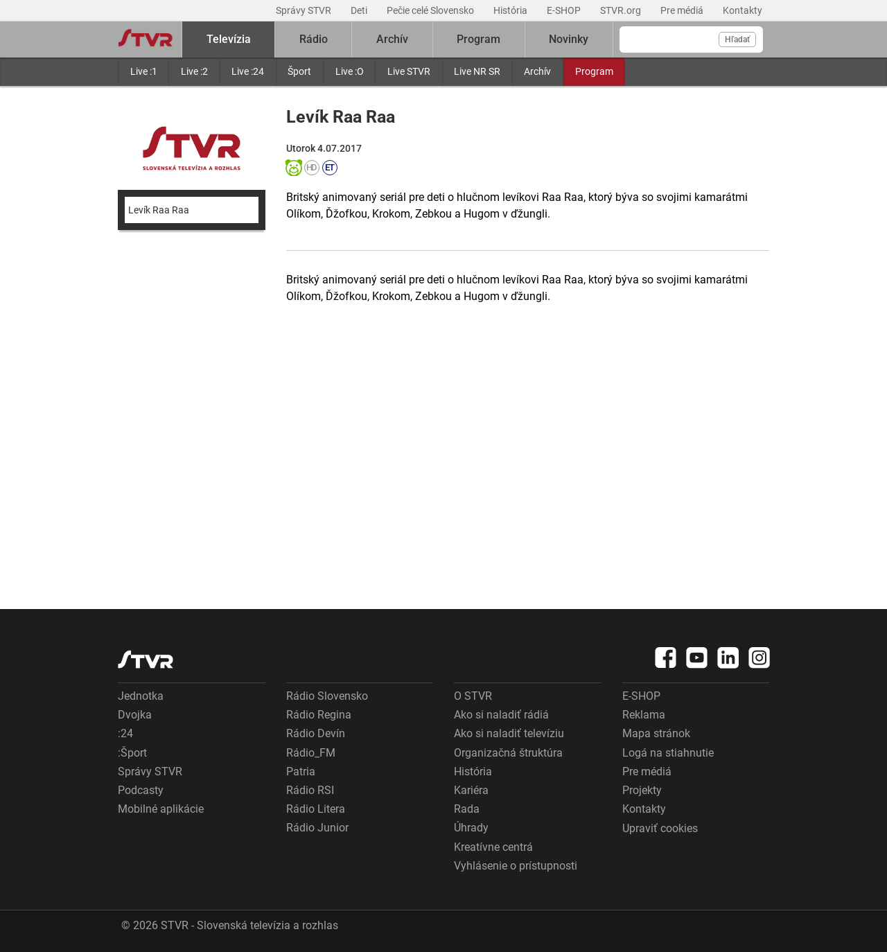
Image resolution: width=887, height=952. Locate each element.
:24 (125, 733)
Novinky (568, 39)
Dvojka (135, 714)
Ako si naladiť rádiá (501, 714)
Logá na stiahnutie (668, 752)
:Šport (132, 752)
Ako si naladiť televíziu (509, 733)
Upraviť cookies (660, 828)
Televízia (229, 39)
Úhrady (471, 827)
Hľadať (737, 39)
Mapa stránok (656, 733)
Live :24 (247, 71)
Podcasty (141, 790)
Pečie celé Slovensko (431, 10)
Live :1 (143, 71)
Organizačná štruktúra (508, 752)
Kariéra (471, 790)
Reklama (643, 714)
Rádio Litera (315, 809)
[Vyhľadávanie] (691, 39)
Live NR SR (477, 71)
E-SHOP (565, 10)
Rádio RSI (310, 790)
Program (594, 71)
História (511, 10)
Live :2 (194, 71)
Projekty (642, 790)
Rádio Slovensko (327, 696)
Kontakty (742, 10)
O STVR (473, 696)
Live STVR (408, 71)
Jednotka (141, 696)
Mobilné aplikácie (161, 809)
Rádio (313, 39)
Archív (537, 71)
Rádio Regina (318, 714)
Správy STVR (304, 10)
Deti (360, 10)
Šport (299, 71)
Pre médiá (682, 10)
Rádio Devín (315, 733)
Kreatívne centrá (493, 847)
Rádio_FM (310, 752)
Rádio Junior (317, 827)
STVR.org (621, 10)
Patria (300, 771)
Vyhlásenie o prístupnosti (515, 865)
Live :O (349, 71)
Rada (467, 809)
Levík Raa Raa (158, 209)
